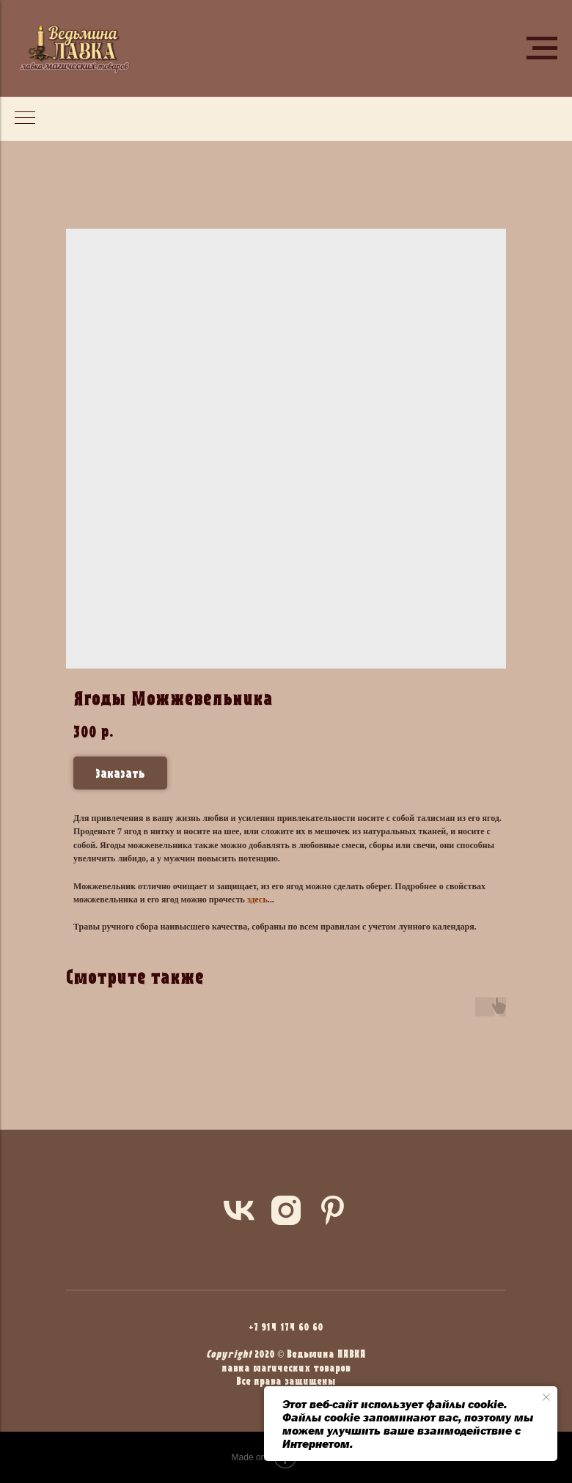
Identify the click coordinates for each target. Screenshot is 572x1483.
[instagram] (286, 1210)
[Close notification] (546, 1397)
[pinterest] (333, 1210)
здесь (257, 899)
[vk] (239, 1210)
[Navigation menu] (542, 48)
